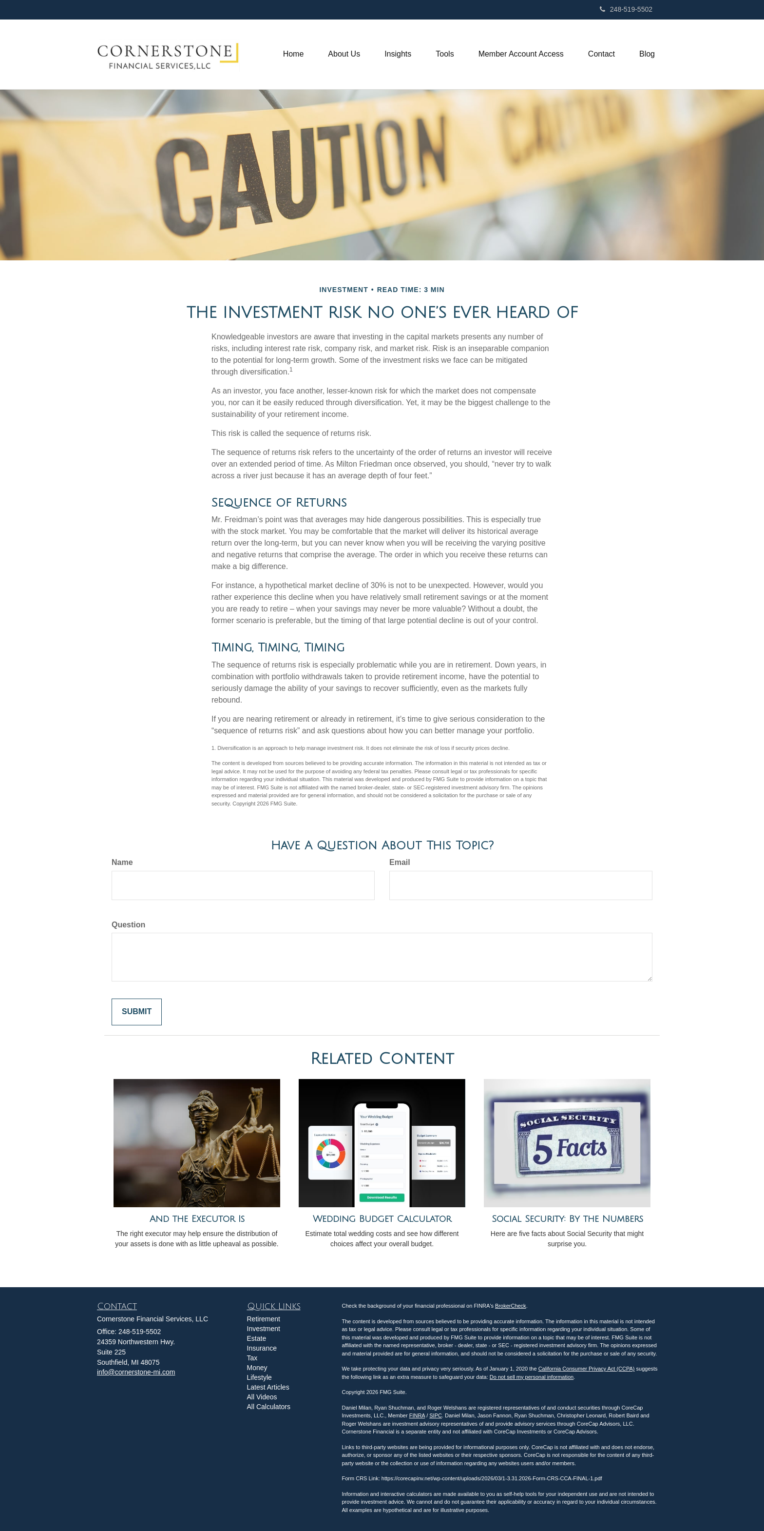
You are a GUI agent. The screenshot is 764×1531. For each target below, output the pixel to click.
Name (122, 862)
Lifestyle (259, 1377)
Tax (252, 1358)
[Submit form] (137, 1012)
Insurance (262, 1348)
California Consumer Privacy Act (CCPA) (586, 1369)
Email (399, 862)
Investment (263, 1329)
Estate (257, 1338)
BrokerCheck (510, 1306)
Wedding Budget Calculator (382, 1219)
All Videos (262, 1397)
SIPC (435, 1415)
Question (128, 925)
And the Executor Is (197, 1219)
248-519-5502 (626, 9)
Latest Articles (268, 1387)
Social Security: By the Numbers (567, 1219)
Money (257, 1368)
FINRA (417, 1415)
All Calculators (268, 1407)
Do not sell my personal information (531, 1377)
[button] (344, 54)
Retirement (263, 1319)
